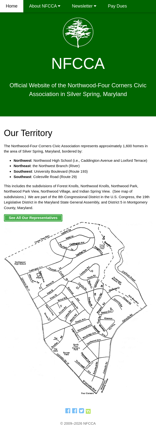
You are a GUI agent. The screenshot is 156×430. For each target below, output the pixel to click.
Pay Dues (117, 6)
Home (11, 6)
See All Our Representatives (33, 218)
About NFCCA (44, 6)
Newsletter (84, 6)
